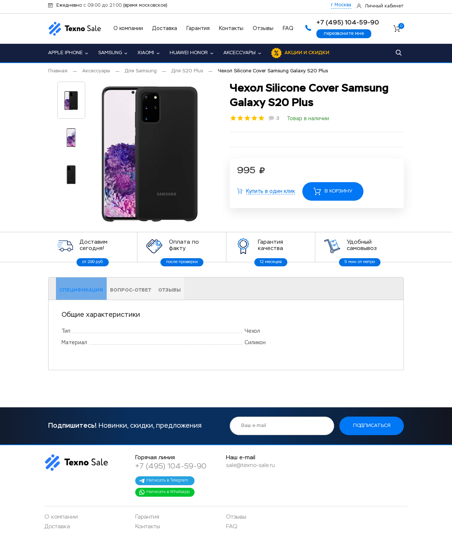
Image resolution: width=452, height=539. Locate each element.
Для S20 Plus (187, 71)
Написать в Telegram (163, 481)
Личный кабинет (384, 6)
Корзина (401, 27)
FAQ (288, 28)
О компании (128, 28)
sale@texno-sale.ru (250, 465)
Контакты (231, 28)
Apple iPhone (65, 52)
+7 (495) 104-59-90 (170, 466)
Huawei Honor (189, 52)
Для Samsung (141, 71)
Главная (57, 71)
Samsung (110, 52)
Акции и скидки (307, 52)
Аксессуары (239, 52)
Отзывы (263, 28)
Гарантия (198, 28)
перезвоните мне (344, 33)
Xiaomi (145, 52)
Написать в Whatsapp (164, 492)
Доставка (164, 28)
